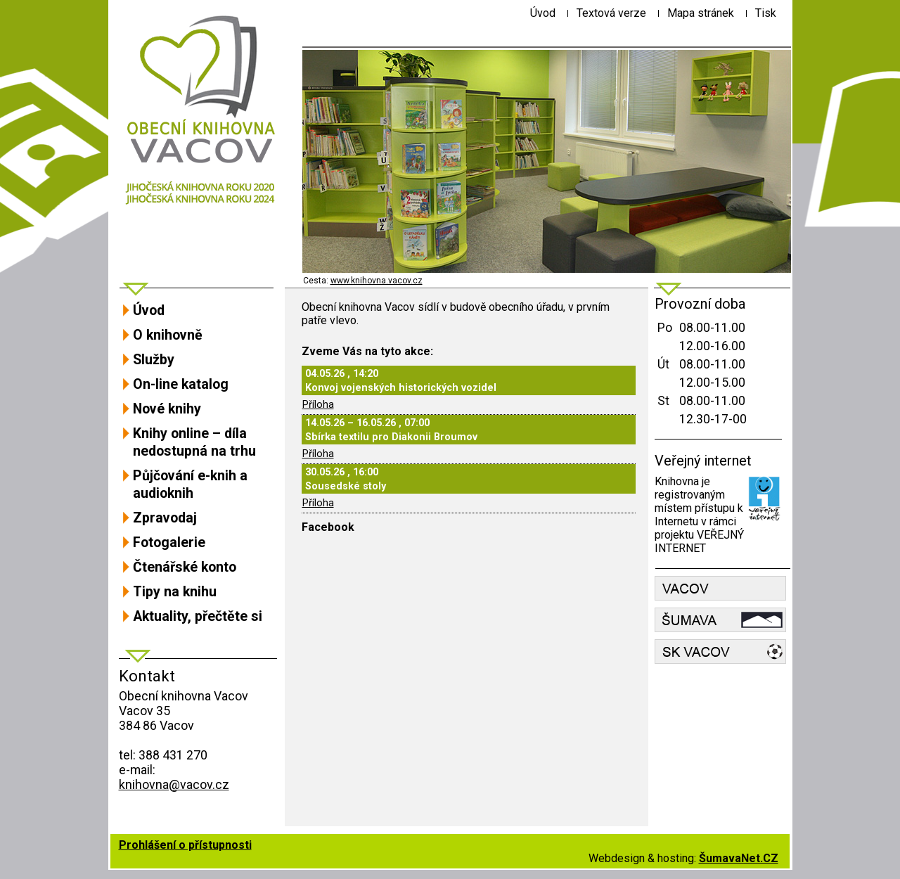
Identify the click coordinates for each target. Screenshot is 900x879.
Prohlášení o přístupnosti (185, 845)
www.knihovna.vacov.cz (376, 280)
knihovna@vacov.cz (174, 784)
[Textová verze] (611, 13)
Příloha (318, 405)
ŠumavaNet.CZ (738, 858)
